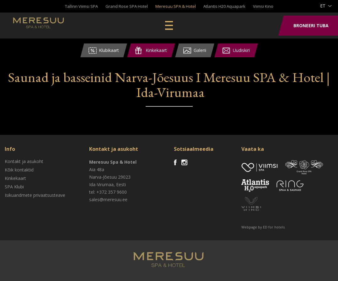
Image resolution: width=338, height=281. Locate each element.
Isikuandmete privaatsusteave (35, 195)
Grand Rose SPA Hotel (126, 6)
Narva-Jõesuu (103, 177)
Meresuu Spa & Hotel (55, 27)
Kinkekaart (15, 178)
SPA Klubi (14, 187)
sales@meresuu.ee (108, 199)
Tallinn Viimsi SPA (81, 6)
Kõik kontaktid (19, 170)
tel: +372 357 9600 (108, 192)
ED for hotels (274, 227)
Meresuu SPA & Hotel (175, 6)
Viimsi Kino (263, 6)
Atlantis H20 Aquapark (224, 6)
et (322, 6)
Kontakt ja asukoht (24, 161)
